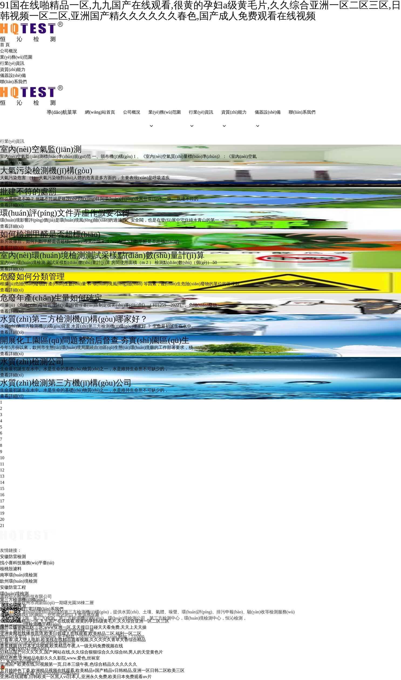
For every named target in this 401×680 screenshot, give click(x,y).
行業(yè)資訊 (12, 63)
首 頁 (5, 44)
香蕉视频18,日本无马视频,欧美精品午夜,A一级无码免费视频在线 (61, 646)
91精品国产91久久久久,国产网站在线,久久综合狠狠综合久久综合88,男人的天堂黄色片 (81, 652)
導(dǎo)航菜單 (62, 112)
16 (2, 494)
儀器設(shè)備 (13, 75)
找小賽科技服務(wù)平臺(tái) (27, 562)
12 (2, 470)
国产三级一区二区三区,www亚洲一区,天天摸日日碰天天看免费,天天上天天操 (73, 627)
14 (2, 482)
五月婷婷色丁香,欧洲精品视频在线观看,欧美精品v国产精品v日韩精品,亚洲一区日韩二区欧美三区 (92, 670)
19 (2, 513)
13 (2, 476)
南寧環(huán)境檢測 (18, 575)
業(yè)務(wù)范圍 (16, 57)
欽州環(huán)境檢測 (18, 581)
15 (2, 488)
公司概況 (8, 51)
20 (2, 519)
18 (2, 507)
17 (2, 501)
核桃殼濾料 (11, 568)
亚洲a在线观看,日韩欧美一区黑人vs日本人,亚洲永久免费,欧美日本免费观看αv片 (76, 676)
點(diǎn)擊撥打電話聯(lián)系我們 (31, 609)
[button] (164, 126)
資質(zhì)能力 (12, 69)
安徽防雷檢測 (13, 556)
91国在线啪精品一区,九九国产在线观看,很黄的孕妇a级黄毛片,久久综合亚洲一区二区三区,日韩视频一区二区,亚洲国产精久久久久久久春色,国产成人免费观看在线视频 (200, 10)
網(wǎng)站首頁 (100, 112)
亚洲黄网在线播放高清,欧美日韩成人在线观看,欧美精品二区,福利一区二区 (70, 633)
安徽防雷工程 (13, 587)
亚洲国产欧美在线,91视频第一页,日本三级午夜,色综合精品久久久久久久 (68, 664)
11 (2, 464)
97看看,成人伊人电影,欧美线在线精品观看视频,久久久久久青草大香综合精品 (73, 639)
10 (2, 457)
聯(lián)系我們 (13, 81)
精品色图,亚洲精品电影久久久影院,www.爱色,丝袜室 (50, 658)
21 (2, 525)
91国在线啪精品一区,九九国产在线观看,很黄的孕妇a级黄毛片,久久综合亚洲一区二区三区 (84, 621)
